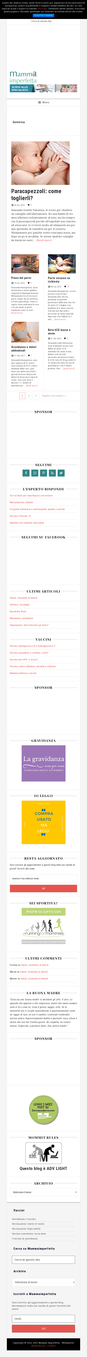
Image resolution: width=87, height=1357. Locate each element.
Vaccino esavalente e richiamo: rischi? (29, 652)
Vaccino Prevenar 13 (20, 516)
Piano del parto (21, 277)
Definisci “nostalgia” (20, 604)
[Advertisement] (43, 46)
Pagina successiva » (53, 395)
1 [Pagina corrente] (23, 395)
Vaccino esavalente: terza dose (29, 1233)
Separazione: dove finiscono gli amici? (29, 625)
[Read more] (44, 240)
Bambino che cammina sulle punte (27, 522)
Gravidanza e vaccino (24, 1219)
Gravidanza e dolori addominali (24, 348)
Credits (52, 1346)
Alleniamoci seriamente (21, 618)
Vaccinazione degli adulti (26, 1229)
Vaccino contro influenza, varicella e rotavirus (33, 666)
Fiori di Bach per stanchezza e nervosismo (31, 495)
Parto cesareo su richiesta (59, 279)
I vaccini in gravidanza (25, 1238)
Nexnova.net (38, 1346)
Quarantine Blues (18, 611)
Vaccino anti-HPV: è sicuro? (24, 659)
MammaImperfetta (43, 77)
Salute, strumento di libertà (23, 597)
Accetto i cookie (43, 16)
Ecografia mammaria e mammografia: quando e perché (37, 509)
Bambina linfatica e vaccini (23, 673)
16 (68, 286)
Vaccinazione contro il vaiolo (28, 1224)
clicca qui (42, 9)
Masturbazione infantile (21, 502)
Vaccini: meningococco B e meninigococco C (32, 646)
